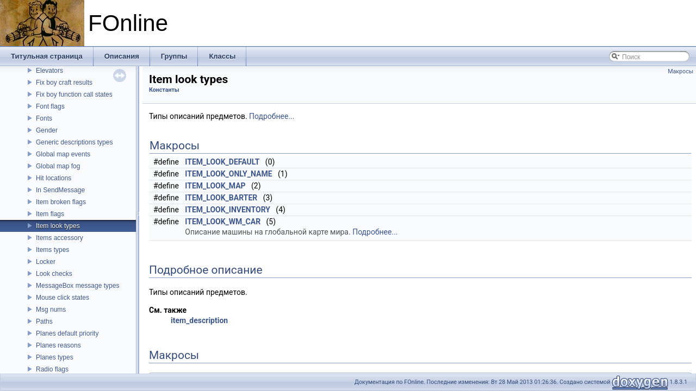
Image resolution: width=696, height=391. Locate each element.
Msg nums (51, 309)
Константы (164, 89)
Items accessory (59, 238)
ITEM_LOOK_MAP (215, 185)
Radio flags (52, 369)
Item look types (58, 226)
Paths (44, 321)
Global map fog (58, 166)
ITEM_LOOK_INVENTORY (227, 209)
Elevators (49, 70)
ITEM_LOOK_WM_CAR (222, 221)
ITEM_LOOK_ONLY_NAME (228, 173)
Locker (45, 262)
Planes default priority (67, 333)
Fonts (44, 118)
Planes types (54, 357)
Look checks (54, 274)
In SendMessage (60, 190)
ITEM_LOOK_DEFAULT (222, 161)
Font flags (50, 106)
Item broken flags (61, 202)
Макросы (680, 71)
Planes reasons (58, 345)
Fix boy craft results (64, 82)
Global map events (63, 154)
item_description (199, 320)
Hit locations (53, 178)
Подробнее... (271, 116)
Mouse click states (62, 297)
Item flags (50, 214)
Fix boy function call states (74, 94)
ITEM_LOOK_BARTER (221, 197)
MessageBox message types (77, 285)
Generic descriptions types (74, 142)
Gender (47, 130)
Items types (52, 250)
